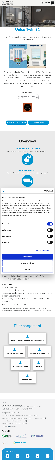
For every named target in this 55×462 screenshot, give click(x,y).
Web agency (5, 426)
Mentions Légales (6, 421)
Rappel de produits (40, 418)
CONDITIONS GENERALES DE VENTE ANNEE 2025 (14, 424)
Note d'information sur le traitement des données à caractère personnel (20, 415)
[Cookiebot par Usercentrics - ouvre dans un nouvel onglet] (44, 191)
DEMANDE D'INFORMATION (16, 122)
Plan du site (16, 413)
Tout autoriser (27, 256)
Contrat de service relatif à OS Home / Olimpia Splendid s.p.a (17, 418)
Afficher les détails (42, 250)
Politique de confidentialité (19, 421)
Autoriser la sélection (27, 263)
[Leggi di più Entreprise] (9, 413)
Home (3, 413)
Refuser (27, 269)
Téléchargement (38, 122)
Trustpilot (4, 402)
